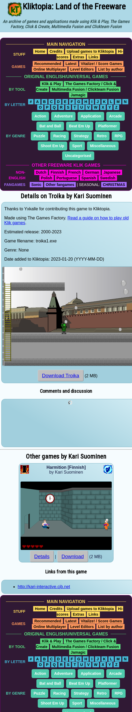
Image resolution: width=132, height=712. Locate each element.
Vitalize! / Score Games (101, 64)
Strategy (81, 136)
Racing (59, 136)
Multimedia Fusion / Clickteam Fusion (85, 89)
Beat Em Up (79, 126)
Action (40, 116)
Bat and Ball (50, 126)
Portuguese (66, 178)
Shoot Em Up (52, 146)
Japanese (111, 172)
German (92, 172)
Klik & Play (51, 84)
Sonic (36, 184)
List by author (110, 69)
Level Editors (82, 69)
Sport (77, 146)
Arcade (115, 116)
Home (40, 51)
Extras (78, 57)
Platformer (107, 126)
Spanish (88, 178)
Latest (71, 64)
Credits (56, 51)
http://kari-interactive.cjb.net (44, 586)
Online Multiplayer (49, 69)
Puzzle (40, 136)
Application (91, 116)
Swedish (107, 178)
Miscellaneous (103, 146)
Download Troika (60, 375)
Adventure (63, 116)
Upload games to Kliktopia (90, 51)
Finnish (57, 172)
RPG (119, 136)
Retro (102, 136)
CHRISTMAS (114, 184)
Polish (46, 178)
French (74, 172)
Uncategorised (78, 156)
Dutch (41, 172)
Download (73, 556)
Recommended (47, 64)
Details (42, 556)
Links (93, 57)
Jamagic (78, 95)
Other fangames (60, 184)
